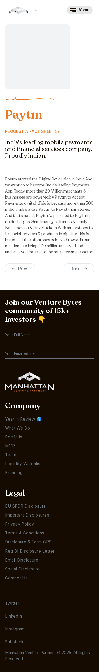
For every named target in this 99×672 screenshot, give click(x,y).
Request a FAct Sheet (29, 131)
